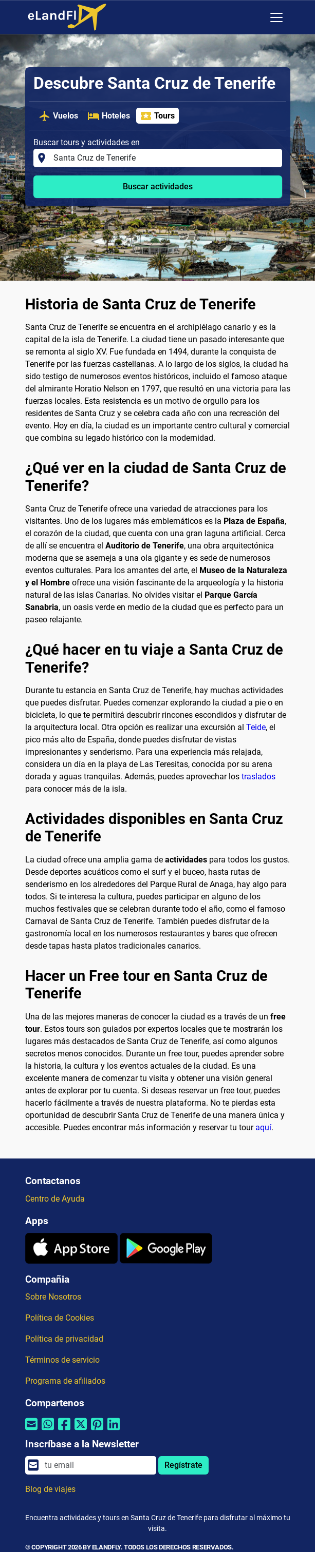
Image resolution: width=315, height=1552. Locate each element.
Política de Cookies (59, 1318)
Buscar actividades (158, 186)
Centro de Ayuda (55, 1199)
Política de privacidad (64, 1339)
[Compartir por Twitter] (81, 1431)
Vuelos (58, 116)
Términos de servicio (62, 1360)
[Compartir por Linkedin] (113, 1431)
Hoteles (108, 116)
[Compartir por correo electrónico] (31, 1431)
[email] (97, 1465)
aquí (263, 1127)
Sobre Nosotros (53, 1297)
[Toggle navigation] (276, 17)
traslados (258, 776)
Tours (157, 116)
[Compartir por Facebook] (64, 1431)
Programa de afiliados (65, 1381)
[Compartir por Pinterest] (97, 1431)
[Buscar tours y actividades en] (164, 158)
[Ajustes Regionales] (255, 17)
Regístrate (183, 1465)
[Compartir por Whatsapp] (48, 1431)
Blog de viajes (50, 1489)
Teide (256, 727)
